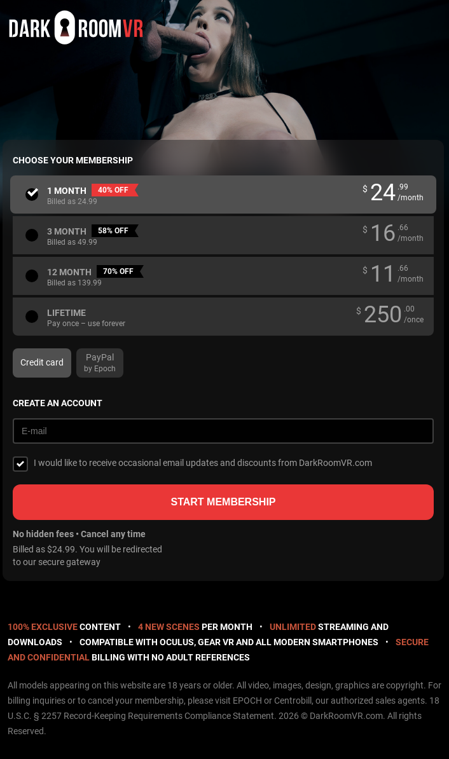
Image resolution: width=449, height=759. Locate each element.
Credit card (42, 362)
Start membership (222, 501)
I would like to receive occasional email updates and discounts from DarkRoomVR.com (203, 463)
